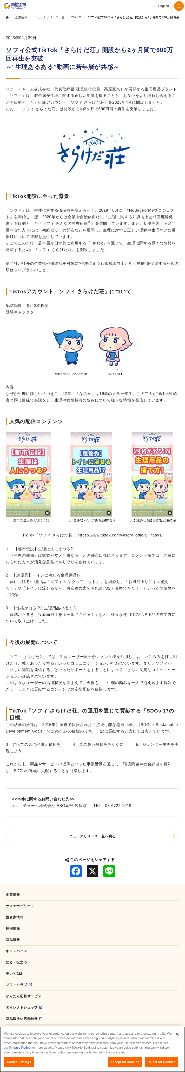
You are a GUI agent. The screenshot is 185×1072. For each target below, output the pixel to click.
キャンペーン (16, 951)
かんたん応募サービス (23, 996)
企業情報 (13, 894)
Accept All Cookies (124, 1064)
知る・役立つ (16, 962)
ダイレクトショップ (22, 1007)
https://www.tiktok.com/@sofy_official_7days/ (120, 535)
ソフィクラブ (16, 985)
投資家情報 (15, 917)
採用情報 (13, 928)
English (163, 6)
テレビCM (14, 974)
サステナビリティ (20, 906)
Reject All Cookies (161, 1064)
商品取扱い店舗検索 (22, 1019)
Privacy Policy (19, 1050)
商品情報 (13, 940)
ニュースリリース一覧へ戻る (92, 836)
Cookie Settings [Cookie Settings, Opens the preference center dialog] (19, 1064)
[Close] (177, 1036)
